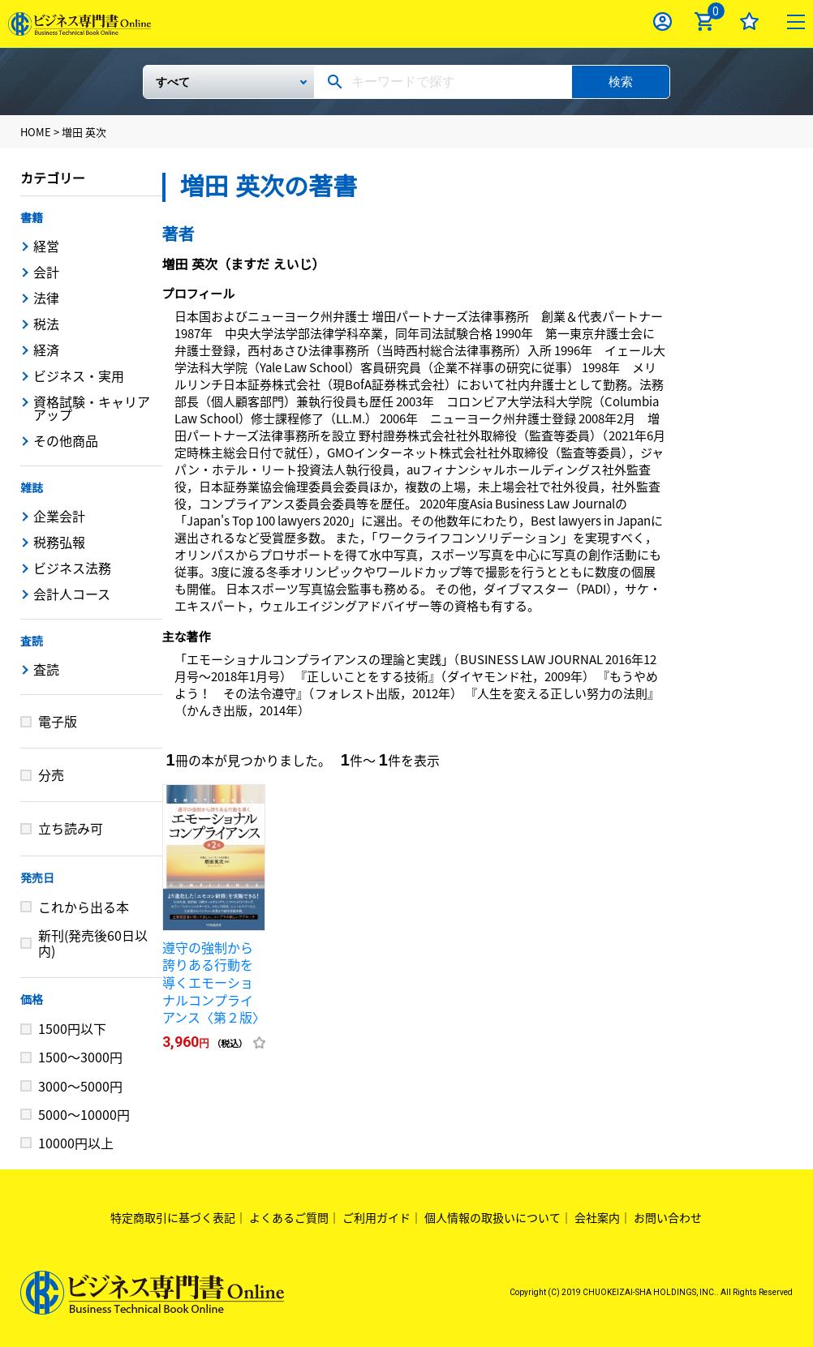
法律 (46, 298)
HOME (35, 131)
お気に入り (749, 21)
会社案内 (597, 1217)
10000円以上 (76, 1142)
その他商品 (65, 440)
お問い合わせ (668, 1217)
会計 (46, 272)
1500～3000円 (80, 1056)
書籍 (31, 218)
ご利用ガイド (376, 1217)
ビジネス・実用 (78, 375)
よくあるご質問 (289, 1217)
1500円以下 (72, 1028)
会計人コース (71, 594)
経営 (46, 246)
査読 (31, 641)
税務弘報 (59, 542)
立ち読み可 (70, 828)
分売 (51, 774)
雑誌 (31, 488)
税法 (46, 323)
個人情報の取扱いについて (492, 1217)
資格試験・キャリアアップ (91, 408)
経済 (46, 349)
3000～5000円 (80, 1086)
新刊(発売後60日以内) (93, 942)
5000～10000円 (84, 1114)
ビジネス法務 (72, 568)
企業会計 (59, 516)
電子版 (57, 721)
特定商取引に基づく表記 (172, 1217)
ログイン (662, 21)
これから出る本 (83, 906)
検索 (621, 81)
